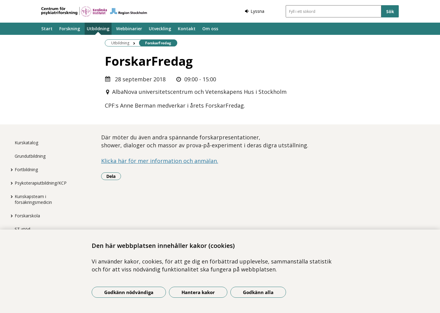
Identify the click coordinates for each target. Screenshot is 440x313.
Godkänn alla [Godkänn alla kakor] (258, 292)
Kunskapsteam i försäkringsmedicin (33, 199)
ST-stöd (22, 229)
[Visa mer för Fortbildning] (10, 169)
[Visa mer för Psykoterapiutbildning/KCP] (10, 183)
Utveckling (160, 28)
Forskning (69, 28)
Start (47, 28)
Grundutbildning (30, 156)
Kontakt (187, 28)
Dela (113, 176)
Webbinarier (129, 28)
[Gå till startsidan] (94, 11)
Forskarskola (27, 216)
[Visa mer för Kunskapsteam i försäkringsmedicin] (10, 196)
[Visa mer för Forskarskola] (10, 216)
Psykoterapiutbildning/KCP (41, 183)
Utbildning (98, 28)
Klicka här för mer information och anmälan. (159, 160)
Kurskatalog (26, 142)
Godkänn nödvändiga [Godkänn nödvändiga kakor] (128, 292)
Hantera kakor (198, 292)
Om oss (210, 28)
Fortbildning (26, 169)
